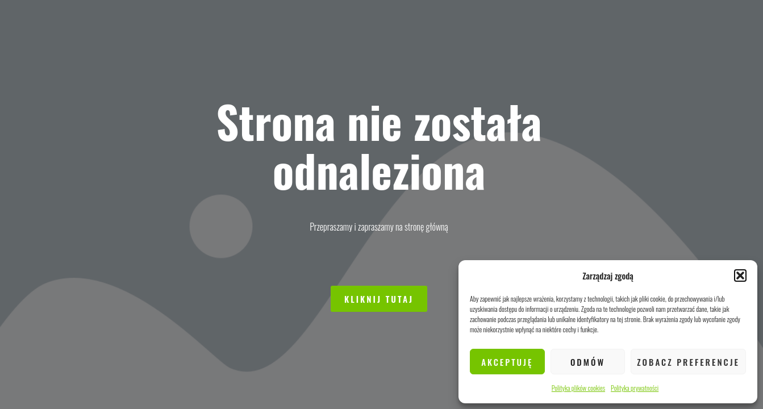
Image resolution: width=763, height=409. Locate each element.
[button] (740, 275)
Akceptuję (507, 362)
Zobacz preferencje (688, 362)
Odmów (587, 362)
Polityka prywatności (634, 388)
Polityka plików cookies (578, 388)
